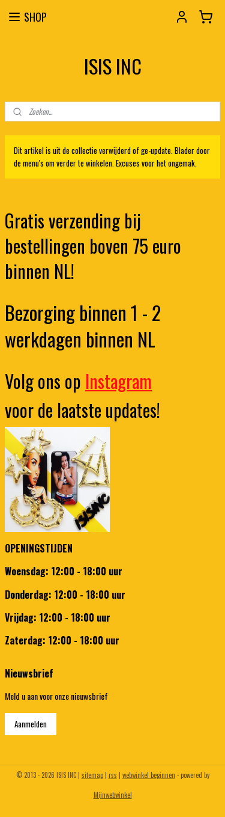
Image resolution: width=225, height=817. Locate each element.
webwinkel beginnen (148, 775)
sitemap (92, 775)
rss (113, 775)
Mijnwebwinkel (113, 795)
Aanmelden (30, 724)
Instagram (118, 380)
